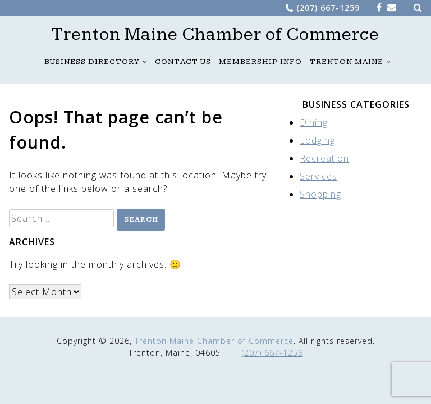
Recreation (324, 158)
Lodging (317, 140)
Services (318, 176)
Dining (314, 122)
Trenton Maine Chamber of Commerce (215, 34)
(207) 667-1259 (328, 7)
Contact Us (183, 62)
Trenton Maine (346, 62)
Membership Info (260, 62)
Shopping (320, 194)
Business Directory (92, 62)
